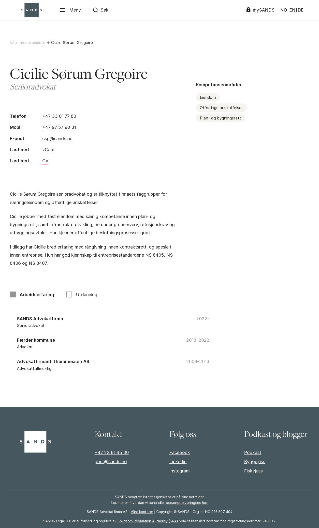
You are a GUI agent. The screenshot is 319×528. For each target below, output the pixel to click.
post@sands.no (111, 461)
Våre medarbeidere (27, 42)
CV (45, 160)
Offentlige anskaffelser (221, 107)
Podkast (252, 452)
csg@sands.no (57, 138)
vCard (48, 149)
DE (300, 10)
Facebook (179, 452)
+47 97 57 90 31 (59, 127)
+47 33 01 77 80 (59, 116)
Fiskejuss (253, 470)
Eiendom (208, 97)
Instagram (179, 470)
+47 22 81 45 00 (112, 452)
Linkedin (178, 461)
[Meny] (70, 10)
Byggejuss (254, 461)
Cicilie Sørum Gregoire (72, 42)
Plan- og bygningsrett (220, 118)
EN (292, 10)
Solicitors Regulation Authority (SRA (147, 521)
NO (283, 10)
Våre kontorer (142, 512)
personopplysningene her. (187, 502)
